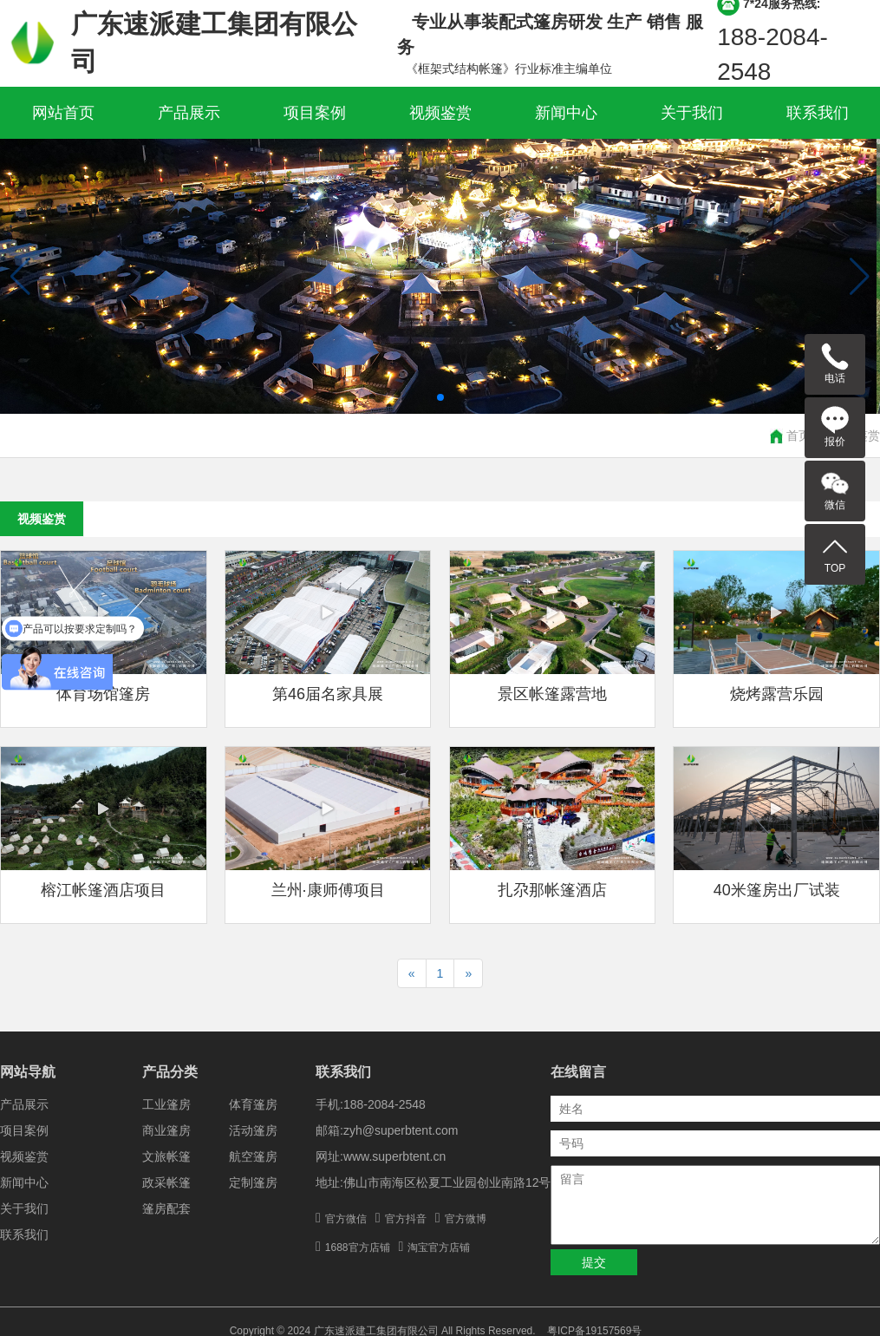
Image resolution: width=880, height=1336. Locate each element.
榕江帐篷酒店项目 (103, 890)
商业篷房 (166, 1130)
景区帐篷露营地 (552, 694)
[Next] (468, 973)
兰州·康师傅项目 (328, 890)
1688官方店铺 (357, 1247)
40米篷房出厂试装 (777, 890)
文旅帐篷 (166, 1156)
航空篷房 (253, 1156)
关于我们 (692, 112)
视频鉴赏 (440, 112)
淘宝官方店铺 (438, 1247)
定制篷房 (253, 1182)
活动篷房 (253, 1130)
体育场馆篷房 (103, 694)
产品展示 (189, 112)
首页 (798, 435)
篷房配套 (166, 1208)
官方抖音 (406, 1219)
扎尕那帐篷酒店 (552, 890)
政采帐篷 (166, 1182)
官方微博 (465, 1219)
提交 (594, 1262)
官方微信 (346, 1219)
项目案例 (315, 112)
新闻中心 (566, 112)
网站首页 (63, 112)
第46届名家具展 (327, 694)
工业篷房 (166, 1104)
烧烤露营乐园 (777, 694)
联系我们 (817, 112)
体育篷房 (253, 1104)
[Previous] (412, 973)
